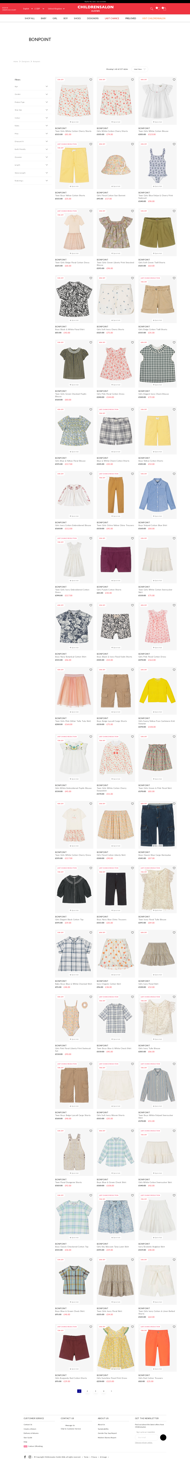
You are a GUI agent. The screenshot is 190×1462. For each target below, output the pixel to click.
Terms (86, 1457)
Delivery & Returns (31, 1433)
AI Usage (103, 1457)
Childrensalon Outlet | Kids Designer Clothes (95, 8)
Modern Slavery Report (107, 1437)
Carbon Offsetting (33, 1446)
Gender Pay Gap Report (107, 1433)
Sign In (5, 8)
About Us (101, 1424)
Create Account (9, 10)
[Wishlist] (159, 8)
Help (25, 1442)
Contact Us (28, 1424)
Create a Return (30, 1429)
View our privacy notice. (143, 1442)
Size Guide (28, 1437)
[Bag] (165, 8)
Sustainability (103, 1429)
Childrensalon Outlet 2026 (54, 1457)
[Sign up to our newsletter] (163, 1437)
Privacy (94, 1457)
